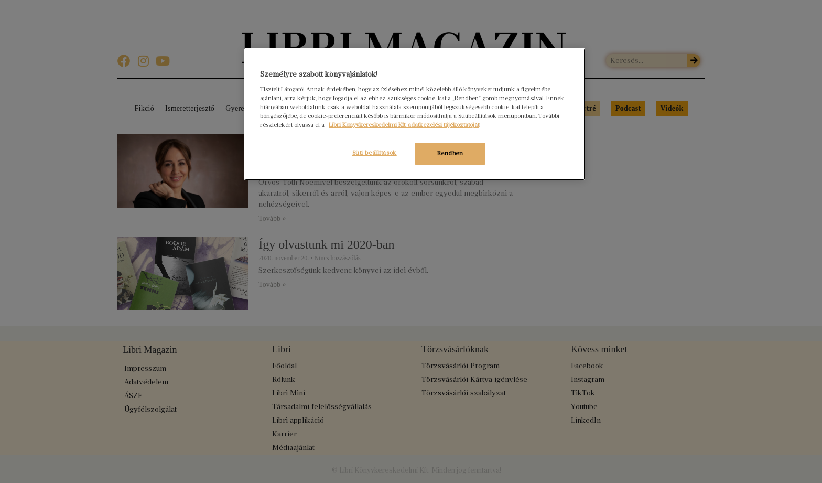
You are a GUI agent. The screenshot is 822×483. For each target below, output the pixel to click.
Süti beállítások (373, 152)
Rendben (450, 153)
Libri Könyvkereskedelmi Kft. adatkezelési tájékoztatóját (404, 124)
